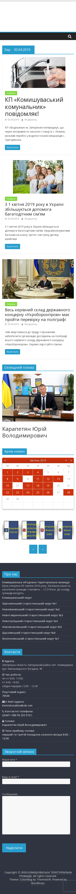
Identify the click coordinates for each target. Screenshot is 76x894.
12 (48, 479)
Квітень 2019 (38, 460)
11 (37, 479)
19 (48, 485)
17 (27, 485)
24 (27, 492)
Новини (11, 93)
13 (58, 479)
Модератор (31, 119)
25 (37, 492)
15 (7, 485)
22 (7, 492)
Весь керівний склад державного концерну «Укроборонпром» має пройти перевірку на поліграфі (37, 314)
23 (17, 492)
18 (37, 485)
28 (68, 492)
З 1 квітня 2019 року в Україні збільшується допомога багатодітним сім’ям (34, 209)
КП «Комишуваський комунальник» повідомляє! (34, 107)
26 (48, 492)
